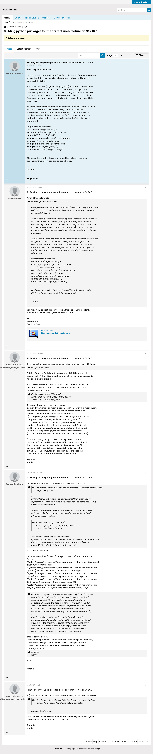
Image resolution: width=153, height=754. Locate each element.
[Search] (132, 10)
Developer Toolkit (62, 17)
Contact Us (104, 741)
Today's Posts (9, 22)
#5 (146, 685)
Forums (7, 17)
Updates (46, 17)
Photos (39, 49)
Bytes (89, 741)
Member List (22, 22)
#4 (146, 473)
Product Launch (31, 17)
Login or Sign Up (141, 2)
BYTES (18, 17)
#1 (146, 62)
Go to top (143, 741)
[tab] (9, 49)
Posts (9, 49)
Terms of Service (128, 741)
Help (95, 741)
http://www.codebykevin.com (55, 333)
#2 (146, 188)
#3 (146, 354)
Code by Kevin (46, 330)
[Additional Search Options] (145, 10)
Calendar (33, 22)
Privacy (115, 741)
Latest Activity (24, 49)
